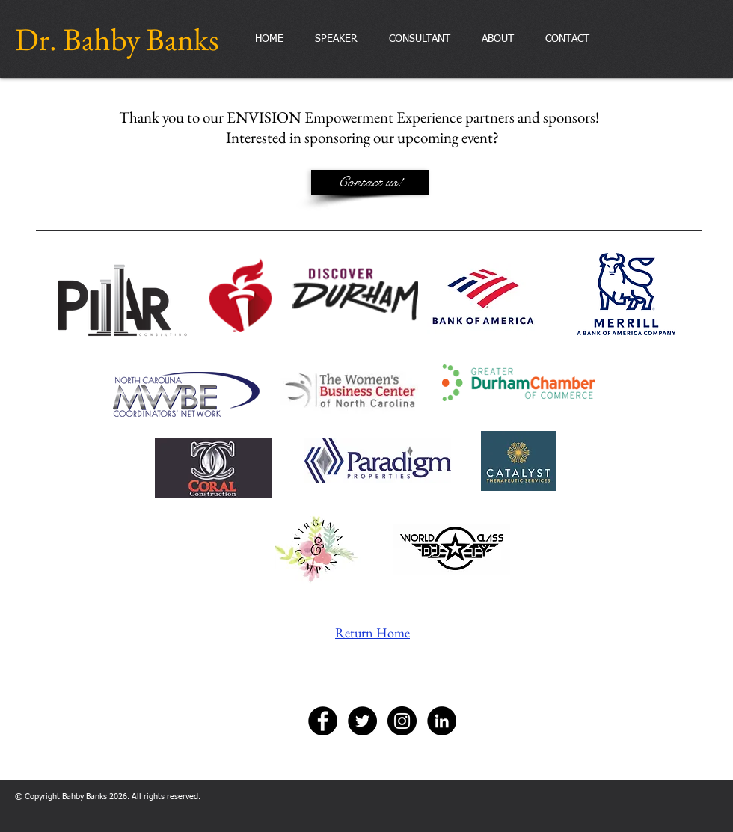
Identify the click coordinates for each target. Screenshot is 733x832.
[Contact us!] (370, 182)
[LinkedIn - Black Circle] (441, 720)
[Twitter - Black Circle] (362, 720)
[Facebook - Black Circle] (322, 720)
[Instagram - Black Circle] (402, 720)
